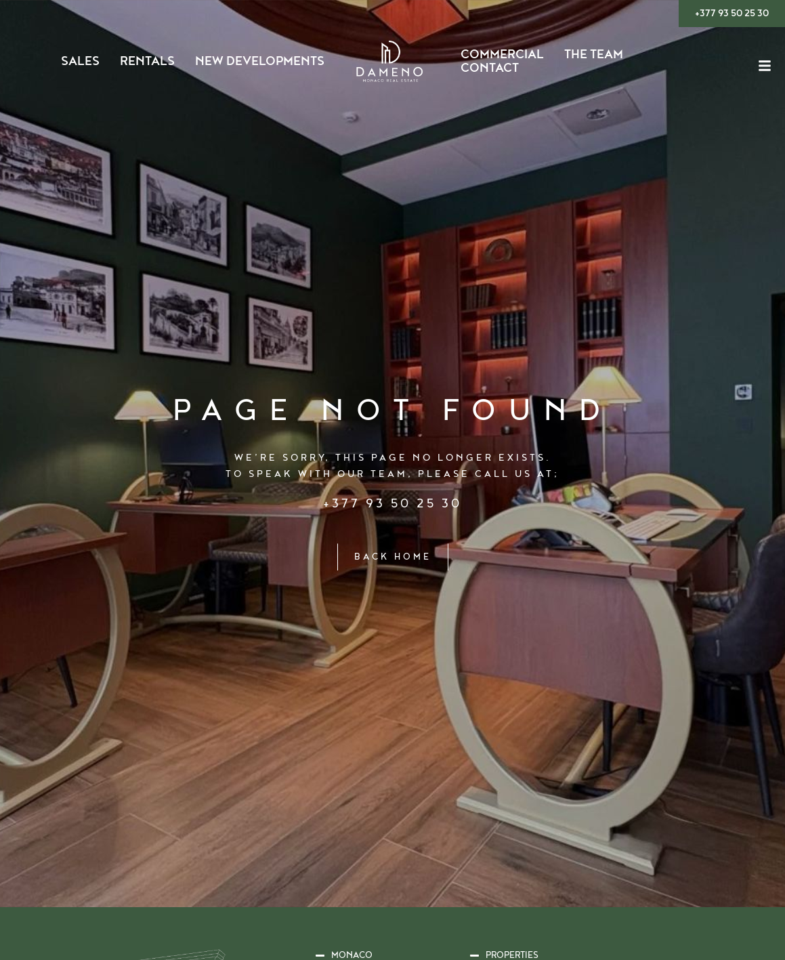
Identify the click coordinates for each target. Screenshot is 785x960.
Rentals (147, 61)
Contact (490, 68)
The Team (593, 55)
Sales (80, 61)
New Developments (259, 61)
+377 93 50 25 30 (392, 503)
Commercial (502, 55)
